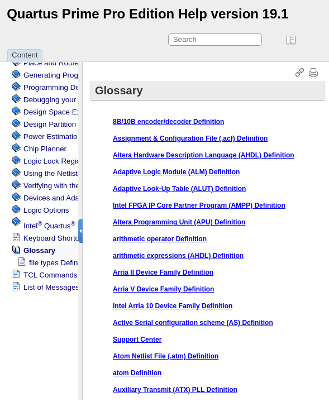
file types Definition (60, 263)
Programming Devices (60, 87)
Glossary (39, 250)
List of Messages (51, 287)
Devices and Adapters (59, 198)
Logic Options (46, 210)
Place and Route (51, 63)
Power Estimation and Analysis (74, 136)
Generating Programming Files (74, 75)
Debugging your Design (62, 99)
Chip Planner (44, 149)
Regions (55, 161)
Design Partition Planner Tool (71, 124)
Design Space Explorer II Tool (72, 112)
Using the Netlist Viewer (62, 173)
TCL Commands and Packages (75, 275)
